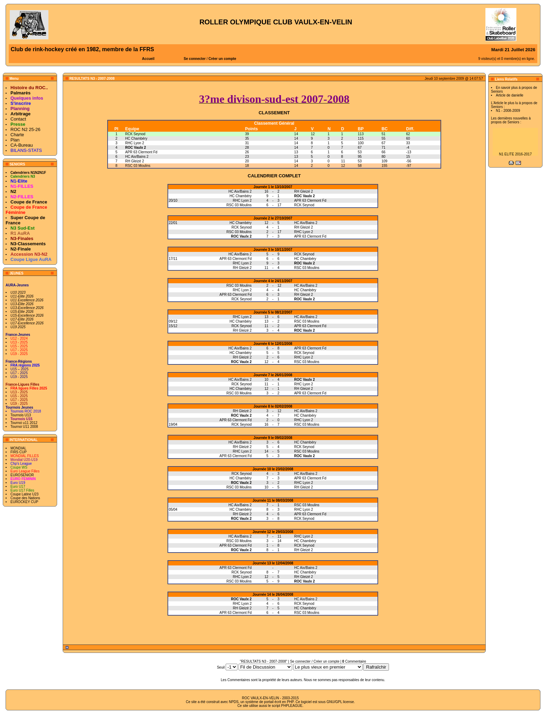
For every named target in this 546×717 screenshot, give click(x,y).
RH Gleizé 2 (134, 161)
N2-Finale (20, 249)
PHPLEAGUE (291, 706)
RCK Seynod (135, 134)
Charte (17, 134)
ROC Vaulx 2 (135, 147)
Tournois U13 (20, 415)
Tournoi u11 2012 (23, 423)
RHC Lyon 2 (134, 143)
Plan (15, 139)
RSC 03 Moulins (137, 166)
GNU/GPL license (340, 702)
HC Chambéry (136, 138)
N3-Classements (28, 243)
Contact (18, 119)
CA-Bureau (21, 145)
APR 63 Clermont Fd (141, 152)
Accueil (148, 59)
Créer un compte (222, 59)
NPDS (234, 702)
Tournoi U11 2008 (24, 427)
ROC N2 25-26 (25, 129)
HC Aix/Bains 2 (137, 157)
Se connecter (195, 59)
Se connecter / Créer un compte (315, 661)
